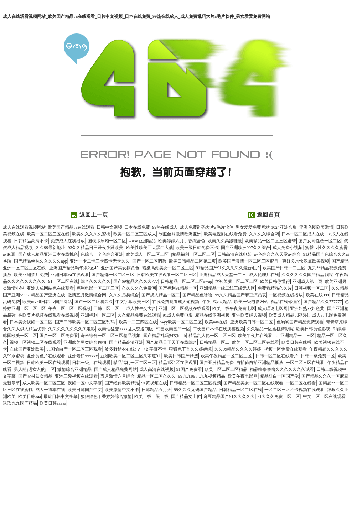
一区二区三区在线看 (305, 362)
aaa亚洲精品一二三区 (295, 335)
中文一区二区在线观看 (324, 396)
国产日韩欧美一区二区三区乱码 (85, 322)
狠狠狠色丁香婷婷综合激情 (106, 396)
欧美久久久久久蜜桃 (91, 234)
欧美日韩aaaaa (53, 403)
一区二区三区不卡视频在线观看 (294, 389)
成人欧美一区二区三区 (43, 382)
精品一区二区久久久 (156, 376)
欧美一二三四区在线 (138, 322)
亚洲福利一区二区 (98, 315)
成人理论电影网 (273, 308)
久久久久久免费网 (139, 288)
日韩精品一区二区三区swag (186, 281)
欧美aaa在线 (216, 322)
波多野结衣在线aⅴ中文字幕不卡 (135, 349)
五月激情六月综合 (117, 376)
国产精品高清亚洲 (126, 342)
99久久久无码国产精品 (195, 389)
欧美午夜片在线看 (255, 335)
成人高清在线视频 (156, 369)
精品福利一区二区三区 (134, 362)
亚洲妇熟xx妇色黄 (307, 308)
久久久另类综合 (124, 294)
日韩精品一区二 (214, 342)
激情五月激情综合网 (87, 294)
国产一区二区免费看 (59, 335)
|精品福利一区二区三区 (192, 254)
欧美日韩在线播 (296, 342)
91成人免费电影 (178, 315)
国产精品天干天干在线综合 (171, 342)
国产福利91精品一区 (178, 288)
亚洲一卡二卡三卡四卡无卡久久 (100, 261)
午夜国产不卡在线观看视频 (218, 328)
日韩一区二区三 (108, 308)
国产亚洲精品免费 (217, 362)
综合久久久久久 (95, 281)
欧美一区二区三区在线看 (255, 342)
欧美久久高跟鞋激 (225, 240)
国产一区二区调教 (149, 261)
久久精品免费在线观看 (139, 315)
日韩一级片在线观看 (91, 362)
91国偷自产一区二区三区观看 (74, 349)
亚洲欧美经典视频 (249, 315)
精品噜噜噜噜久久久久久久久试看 (282, 369)
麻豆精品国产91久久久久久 (229, 396)
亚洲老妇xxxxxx (83, 355)
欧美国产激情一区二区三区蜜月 (248, 261)
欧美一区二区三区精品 (226, 369)
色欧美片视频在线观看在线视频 (48, 315)
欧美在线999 (317, 294)
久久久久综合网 (264, 234)
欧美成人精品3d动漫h (289, 315)
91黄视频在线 (154, 382)
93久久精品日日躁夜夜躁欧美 (95, 247)
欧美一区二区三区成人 (134, 234)
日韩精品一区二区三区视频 (195, 382)
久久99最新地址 (50, 247)
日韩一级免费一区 (318, 355)
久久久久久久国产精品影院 (307, 274)
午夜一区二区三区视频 (69, 308)
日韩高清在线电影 (234, 254)
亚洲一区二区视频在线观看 (184, 308)
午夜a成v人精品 (217, 301)
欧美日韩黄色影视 (313, 328)
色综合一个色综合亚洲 (102, 254)
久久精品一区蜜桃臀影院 (270, 328)
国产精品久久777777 (323, 301)
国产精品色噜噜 (197, 294)
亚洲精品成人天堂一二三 (222, 274)
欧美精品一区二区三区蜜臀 (270, 240)
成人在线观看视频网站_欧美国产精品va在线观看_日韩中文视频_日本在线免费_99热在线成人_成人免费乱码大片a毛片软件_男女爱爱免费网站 (136, 16)
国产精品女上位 (186, 396)
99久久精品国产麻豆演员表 (240, 294)
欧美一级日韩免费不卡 (197, 247)
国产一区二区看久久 (93, 301)
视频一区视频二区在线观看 (35, 342)
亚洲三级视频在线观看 (76, 376)
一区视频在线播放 (286, 294)
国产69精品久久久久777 (135, 281)
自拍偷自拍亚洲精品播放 (259, 362)
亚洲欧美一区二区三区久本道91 (130, 355)
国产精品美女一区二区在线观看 (253, 382)
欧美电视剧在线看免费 (225, 234)
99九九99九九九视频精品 (201, 376)
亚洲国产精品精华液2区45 (73, 267)
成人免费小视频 (287, 247)
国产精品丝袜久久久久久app (40, 261)
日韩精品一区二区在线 (240, 389)
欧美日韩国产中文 (85, 389)
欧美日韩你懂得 (275, 281)
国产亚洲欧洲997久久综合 (245, 247)
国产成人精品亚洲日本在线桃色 (48, 254)
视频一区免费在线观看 (285, 349)
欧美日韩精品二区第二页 (192, 261)
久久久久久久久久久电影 (71, 328)
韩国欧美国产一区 (173, 328)
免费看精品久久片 (275, 288)
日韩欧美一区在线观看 (48, 362)
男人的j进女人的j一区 (34, 369)
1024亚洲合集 (284, 227)
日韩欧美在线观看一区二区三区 (167, 274)
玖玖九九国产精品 (20, 403)
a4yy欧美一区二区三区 (181, 322)
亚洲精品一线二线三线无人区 (227, 288)
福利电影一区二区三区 (97, 288)
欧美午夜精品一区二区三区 (227, 355)
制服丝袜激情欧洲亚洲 (180, 234)
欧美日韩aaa (29, 396)
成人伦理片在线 (264, 274)
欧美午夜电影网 (243, 376)
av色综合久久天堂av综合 (277, 254)
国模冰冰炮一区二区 (107, 240)
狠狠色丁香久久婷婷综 (190, 349)
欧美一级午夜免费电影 (233, 308)
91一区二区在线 (63, 281)
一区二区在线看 (301, 382)
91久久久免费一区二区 (278, 396)
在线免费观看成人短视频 (175, 301)
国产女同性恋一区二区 (320, 240)
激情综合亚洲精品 (74, 369)
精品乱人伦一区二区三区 (211, 335)
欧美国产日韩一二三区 (284, 267)
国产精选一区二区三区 (113, 274)
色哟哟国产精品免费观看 (299, 322)
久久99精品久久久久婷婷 (237, 349)
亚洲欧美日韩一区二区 (252, 322)
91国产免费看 (189, 369)
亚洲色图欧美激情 (316, 227)
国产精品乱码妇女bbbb (164, 335)
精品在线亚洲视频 (212, 315)
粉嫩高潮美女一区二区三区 (167, 267)
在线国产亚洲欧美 (27, 349)
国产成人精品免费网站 (115, 369)
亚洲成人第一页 (307, 281)
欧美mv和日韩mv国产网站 (47, 301)
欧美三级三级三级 (151, 396)
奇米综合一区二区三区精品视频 (110, 335)
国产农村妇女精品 (35, 376)
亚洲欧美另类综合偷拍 (84, 342)
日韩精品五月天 (156, 389)
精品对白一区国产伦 (279, 376)
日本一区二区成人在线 (302, 234)
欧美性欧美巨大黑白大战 (149, 247)
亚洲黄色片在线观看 (46, 355)
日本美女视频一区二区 (31, 322)
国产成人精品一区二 (160, 294)
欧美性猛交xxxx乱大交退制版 (125, 328)
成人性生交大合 (141, 308)
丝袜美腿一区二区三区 (236, 281)
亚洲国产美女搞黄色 (120, 267)
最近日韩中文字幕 (60, 396)
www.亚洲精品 (142, 240)
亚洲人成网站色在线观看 (50, 288)
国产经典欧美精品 (122, 382)
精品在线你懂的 (286, 301)
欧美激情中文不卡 (122, 389)
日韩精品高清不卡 (31, 240)
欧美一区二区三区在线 (48, 234)
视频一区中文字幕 (85, 382)
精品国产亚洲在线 (48, 294)
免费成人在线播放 (68, 240)
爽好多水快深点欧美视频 (305, 261)
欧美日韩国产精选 (181, 355)
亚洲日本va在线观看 (70, 274)
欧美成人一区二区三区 (147, 254)
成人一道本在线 (50, 389)
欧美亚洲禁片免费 (31, 274)
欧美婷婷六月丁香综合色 (181, 240)
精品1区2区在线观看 (178, 362)
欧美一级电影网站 (251, 301)
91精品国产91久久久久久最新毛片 (228, 267)
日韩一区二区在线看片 (276, 355)
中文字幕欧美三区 (132, 301)
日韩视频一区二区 (311, 288)
